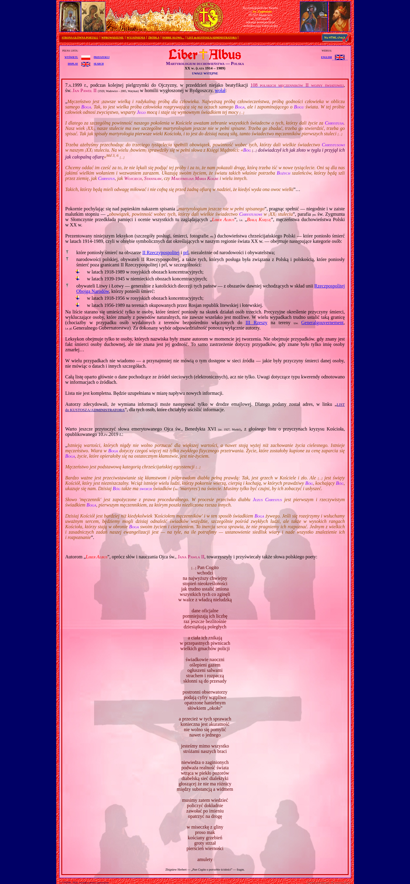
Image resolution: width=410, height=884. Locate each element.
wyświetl (71, 57)
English (326, 57)
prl (185, 252)
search (99, 63)
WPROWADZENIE (112, 37)
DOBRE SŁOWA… (173, 37)
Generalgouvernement (322, 322)
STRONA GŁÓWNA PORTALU (80, 37)
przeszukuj (102, 57)
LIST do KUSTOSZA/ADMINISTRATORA (212, 37)
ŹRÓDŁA (154, 37)
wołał (220, 90)
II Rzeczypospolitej (161, 252)
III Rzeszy (256, 322)
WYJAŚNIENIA (136, 37)
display (73, 63)
